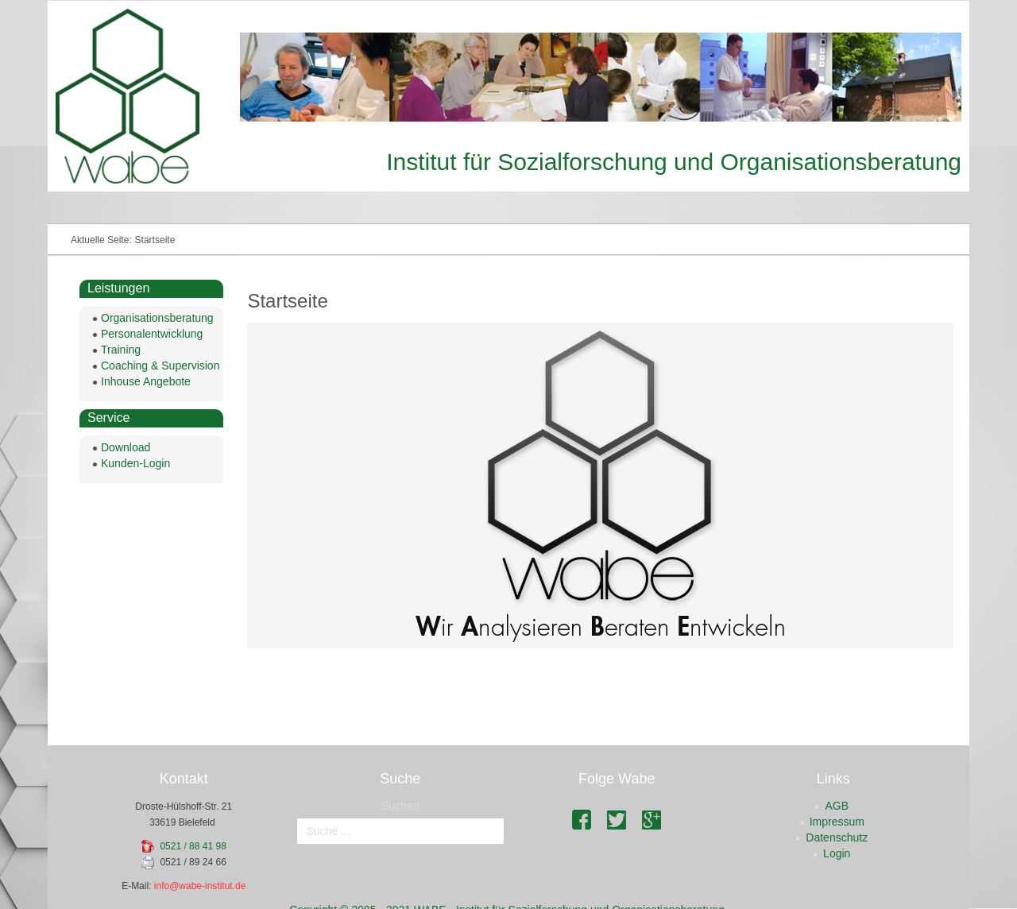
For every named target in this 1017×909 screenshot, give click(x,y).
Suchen (400, 805)
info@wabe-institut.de (200, 886)
